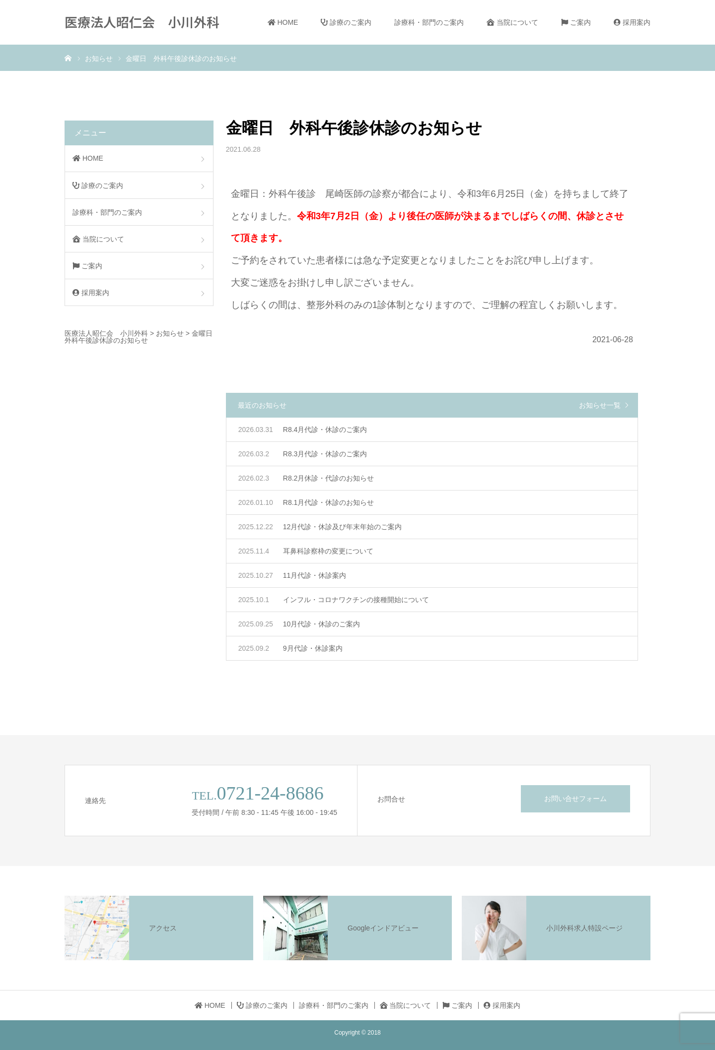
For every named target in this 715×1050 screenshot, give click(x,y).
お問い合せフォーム (575, 799)
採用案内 (632, 22)
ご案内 (576, 22)
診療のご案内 (346, 22)
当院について (512, 22)
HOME (283, 22)
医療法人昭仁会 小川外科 (142, 21)
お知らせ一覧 (600, 405)
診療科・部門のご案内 (429, 22)
